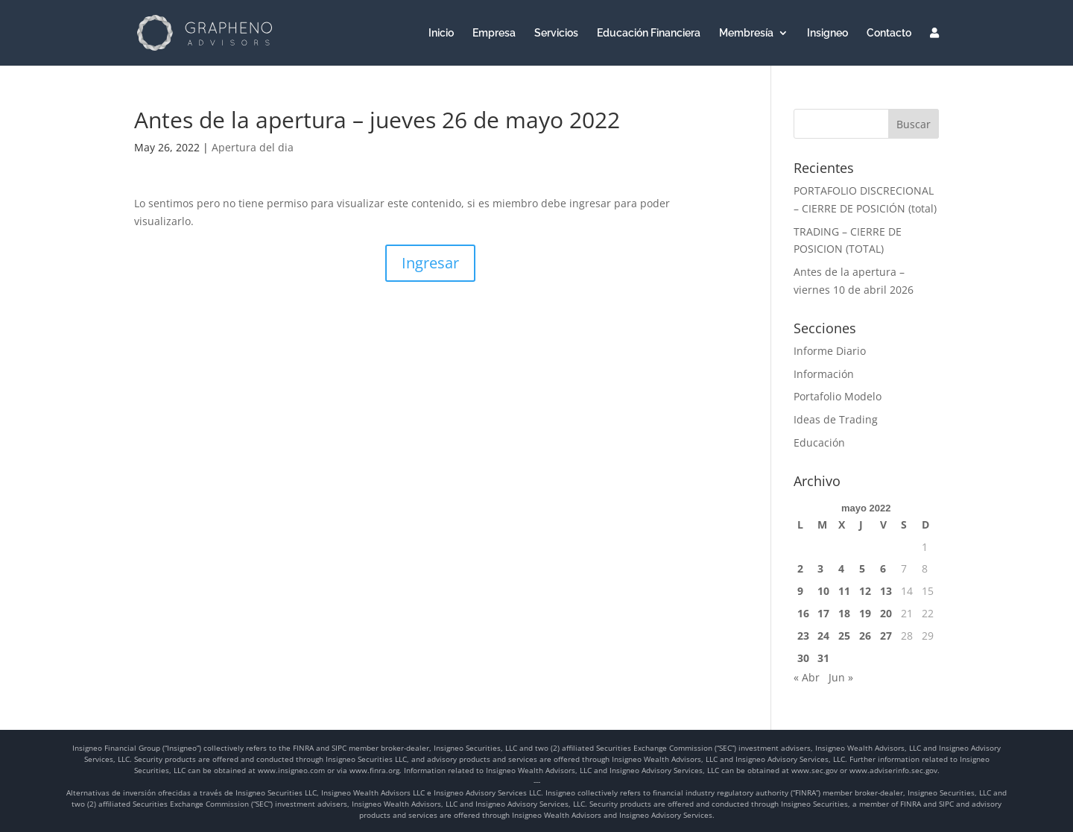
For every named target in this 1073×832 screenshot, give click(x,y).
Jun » (841, 677)
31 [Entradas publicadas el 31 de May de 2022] (823, 658)
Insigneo (827, 33)
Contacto (889, 33)
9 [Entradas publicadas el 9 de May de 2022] (800, 591)
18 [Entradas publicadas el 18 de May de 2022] (844, 613)
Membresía (746, 33)
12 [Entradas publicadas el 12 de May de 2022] (865, 591)
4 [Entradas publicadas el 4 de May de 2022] (841, 568)
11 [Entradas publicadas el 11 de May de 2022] (844, 591)
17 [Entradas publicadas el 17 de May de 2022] (823, 613)
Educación (819, 442)
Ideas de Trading (836, 419)
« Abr (807, 677)
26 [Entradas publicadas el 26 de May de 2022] (865, 635)
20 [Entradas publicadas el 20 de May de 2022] (886, 613)
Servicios (556, 33)
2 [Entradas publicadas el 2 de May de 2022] (800, 568)
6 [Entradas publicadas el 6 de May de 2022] (883, 568)
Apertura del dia (253, 147)
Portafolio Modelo (837, 396)
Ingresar (430, 263)
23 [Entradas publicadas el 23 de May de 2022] (803, 635)
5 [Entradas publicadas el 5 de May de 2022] (862, 568)
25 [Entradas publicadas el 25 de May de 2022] (844, 635)
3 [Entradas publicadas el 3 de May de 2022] (820, 568)
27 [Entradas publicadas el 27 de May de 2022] (886, 635)
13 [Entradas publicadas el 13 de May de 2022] (886, 591)
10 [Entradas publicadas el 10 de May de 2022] (823, 591)
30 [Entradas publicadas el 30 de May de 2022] (803, 658)
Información (824, 374)
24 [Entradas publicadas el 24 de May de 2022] (823, 635)
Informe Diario (830, 351)
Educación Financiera (648, 33)
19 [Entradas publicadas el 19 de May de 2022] (865, 613)
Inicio (441, 33)
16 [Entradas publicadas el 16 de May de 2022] (803, 613)
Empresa (494, 33)
